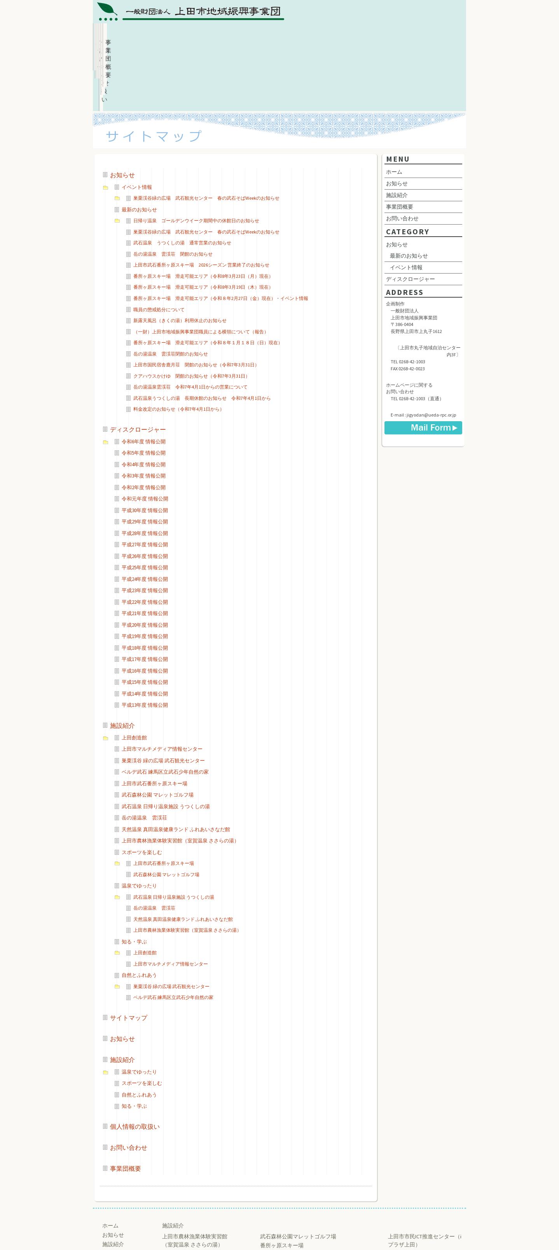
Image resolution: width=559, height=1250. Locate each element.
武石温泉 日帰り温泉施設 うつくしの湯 (166, 741)
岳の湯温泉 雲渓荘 (144, 752)
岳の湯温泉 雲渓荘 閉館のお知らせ (173, 189)
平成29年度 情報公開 (145, 456)
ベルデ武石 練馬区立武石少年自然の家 (165, 706)
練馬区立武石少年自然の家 (292, 1188)
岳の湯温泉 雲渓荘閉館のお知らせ (170, 288)
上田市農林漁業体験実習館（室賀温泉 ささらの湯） (180, 775)
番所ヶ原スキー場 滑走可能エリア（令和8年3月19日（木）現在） (203, 222)
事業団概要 (433, 33)
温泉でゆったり (139, 820)
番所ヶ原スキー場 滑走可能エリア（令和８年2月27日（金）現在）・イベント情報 (220, 233)
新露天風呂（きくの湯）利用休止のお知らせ (180, 255)
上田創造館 (134, 672)
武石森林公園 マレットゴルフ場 (158, 729)
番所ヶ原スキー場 (282, 1180)
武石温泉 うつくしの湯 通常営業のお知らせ (182, 177)
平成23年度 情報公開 (145, 525)
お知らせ (185, 33)
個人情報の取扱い (309, 33)
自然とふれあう (139, 910)
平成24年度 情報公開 (145, 514)
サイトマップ (128, 952)
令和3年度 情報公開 (144, 410)
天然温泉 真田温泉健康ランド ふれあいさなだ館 (176, 764)
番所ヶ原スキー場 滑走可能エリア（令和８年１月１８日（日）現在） (208, 277)
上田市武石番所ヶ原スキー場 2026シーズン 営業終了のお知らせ (201, 199)
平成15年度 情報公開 (145, 617)
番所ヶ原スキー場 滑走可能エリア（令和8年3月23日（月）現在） (203, 211)
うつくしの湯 (178, 1197)
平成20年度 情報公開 (145, 559)
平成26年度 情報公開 (145, 491)
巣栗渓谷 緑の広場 (282, 1197)
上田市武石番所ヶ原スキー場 (154, 718)
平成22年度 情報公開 (145, 536)
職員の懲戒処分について (159, 244)
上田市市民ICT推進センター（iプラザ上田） (424, 1175)
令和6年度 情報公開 (144, 376)
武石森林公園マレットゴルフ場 (298, 1171)
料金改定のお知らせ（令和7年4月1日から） (178, 344)
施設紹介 (247, 33)
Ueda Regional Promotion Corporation (276, 1231)
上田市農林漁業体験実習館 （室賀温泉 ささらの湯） (194, 1175)
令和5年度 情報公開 (144, 387)
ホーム (124, 33)
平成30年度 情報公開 (145, 445)
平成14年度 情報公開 (145, 628)
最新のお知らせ (139, 144)
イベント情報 (137, 122)
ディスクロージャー (138, 364)
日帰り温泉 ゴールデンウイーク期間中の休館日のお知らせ (196, 155)
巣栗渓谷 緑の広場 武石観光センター (163, 695)
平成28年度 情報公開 (145, 468)
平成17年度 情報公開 (145, 594)
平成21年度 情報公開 (145, 548)
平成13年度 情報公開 (145, 639)
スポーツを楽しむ (142, 787)
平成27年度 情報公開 (145, 479)
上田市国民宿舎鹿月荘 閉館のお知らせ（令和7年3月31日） (196, 299)
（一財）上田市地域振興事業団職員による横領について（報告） (201, 266)
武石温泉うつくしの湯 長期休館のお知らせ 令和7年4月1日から (202, 333)
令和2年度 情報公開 (144, 422)
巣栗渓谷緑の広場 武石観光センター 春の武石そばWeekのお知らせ (206, 133)
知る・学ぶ (134, 876)
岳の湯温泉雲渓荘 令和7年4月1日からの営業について (190, 321)
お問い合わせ (371, 33)
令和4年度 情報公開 (144, 399)
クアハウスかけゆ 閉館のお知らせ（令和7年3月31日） (191, 311)
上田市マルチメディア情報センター (162, 683)
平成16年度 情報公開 (145, 605)
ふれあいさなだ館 (184, 1188)
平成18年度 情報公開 (145, 582)
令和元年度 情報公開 (145, 433)
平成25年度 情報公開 (145, 502)
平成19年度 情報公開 (145, 571)
